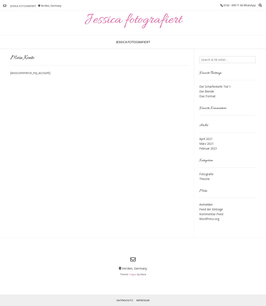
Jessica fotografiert (23, 5)
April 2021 (206, 139)
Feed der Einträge (211, 209)
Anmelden (206, 204)
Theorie (204, 179)
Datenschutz (125, 300)
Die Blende (206, 91)
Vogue (133, 274)
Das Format (207, 96)
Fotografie (206, 174)
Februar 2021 (208, 148)
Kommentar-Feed (211, 214)
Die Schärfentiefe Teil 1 (215, 87)
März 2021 (206, 144)
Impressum (142, 300)
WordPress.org (209, 219)
